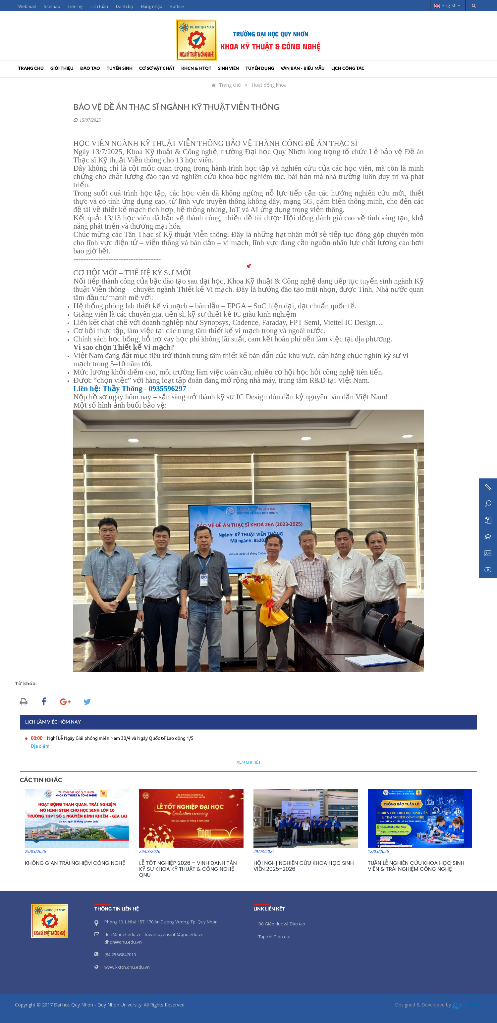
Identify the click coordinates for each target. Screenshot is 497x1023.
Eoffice (177, 6)
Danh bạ (124, 6)
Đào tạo (90, 69)
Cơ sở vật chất (157, 69)
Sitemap (52, 6)
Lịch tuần (99, 6)
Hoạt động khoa (269, 85)
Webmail (27, 6)
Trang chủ (31, 69)
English (447, 5)
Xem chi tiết (249, 762)
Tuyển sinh (120, 69)
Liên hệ (75, 6)
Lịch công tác (347, 69)
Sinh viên (228, 69)
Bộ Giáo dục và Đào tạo (281, 924)
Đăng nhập (151, 6)
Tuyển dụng (260, 69)
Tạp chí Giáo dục (274, 937)
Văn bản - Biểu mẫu (303, 69)
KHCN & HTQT (196, 69)
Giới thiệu (62, 69)
